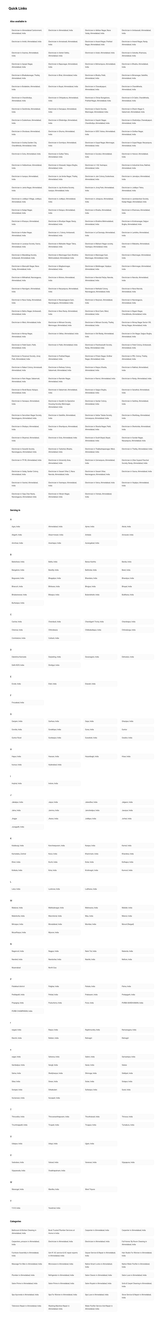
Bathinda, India (91, 570)
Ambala (88, 535)
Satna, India (16, 1073)
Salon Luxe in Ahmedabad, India (134, 1275)
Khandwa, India (128, 854)
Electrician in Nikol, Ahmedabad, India (26, 322)
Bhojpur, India (90, 586)
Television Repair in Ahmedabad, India (26, 1306)
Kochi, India (52, 862)
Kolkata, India (17, 870)
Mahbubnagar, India (56, 908)
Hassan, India (53, 756)
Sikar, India (16, 1081)
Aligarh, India (17, 535)
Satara (124, 1065)
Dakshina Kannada (19, 657)
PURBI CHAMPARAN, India (22, 1011)
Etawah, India (90, 684)
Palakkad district (18, 986)
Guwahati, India (91, 738)
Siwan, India (53, 1081)
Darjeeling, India (54, 657)
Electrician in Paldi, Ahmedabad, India (62, 345)
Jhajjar (14, 819)
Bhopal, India (127, 586)
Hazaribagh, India (92, 756)
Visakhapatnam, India (56, 1171)
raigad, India (16, 1030)
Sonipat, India (17, 1090)
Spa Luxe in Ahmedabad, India (96, 1295)
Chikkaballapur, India (93, 630)
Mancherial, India (55, 916)
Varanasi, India (90, 1162)
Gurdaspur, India (54, 738)
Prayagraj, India (18, 1003)
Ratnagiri (88, 1038)
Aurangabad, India (92, 543)
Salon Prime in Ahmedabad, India (24, 1283)
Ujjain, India (89, 1144)
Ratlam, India (53, 1038)
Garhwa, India (53, 721)
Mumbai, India (90, 924)
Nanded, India (17, 959)
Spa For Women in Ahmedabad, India (62, 1295)
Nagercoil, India (18, 951)
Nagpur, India (53, 951)
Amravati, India (127, 535)
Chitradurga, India (128, 630)
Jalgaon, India (127, 802)
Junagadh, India (18, 827)
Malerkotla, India (18, 916)
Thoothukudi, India (92, 1117)
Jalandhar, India (91, 802)
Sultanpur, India (91, 1090)
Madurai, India (17, 908)
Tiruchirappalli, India (19, 1125)
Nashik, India (90, 959)
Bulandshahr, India (92, 595)
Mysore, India (53, 932)
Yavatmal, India (54, 1208)
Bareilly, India (53, 570)
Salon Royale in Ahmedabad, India (98, 1283)
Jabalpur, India (17, 802)
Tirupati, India (53, 1125)
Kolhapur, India (127, 862)
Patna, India (126, 986)
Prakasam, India (91, 995)
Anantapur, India (54, 543)
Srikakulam (52, 1090)
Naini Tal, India (90, 951)
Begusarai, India (18, 578)
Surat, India (126, 1090)
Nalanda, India (127, 951)
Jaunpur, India (127, 810)
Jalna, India (16, 810)
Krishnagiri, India (91, 870)
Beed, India (126, 570)
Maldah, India (127, 908)
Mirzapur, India (17, 924)
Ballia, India (52, 562)
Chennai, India (17, 630)
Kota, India (52, 870)
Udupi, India (53, 1144)
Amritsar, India (17, 543)
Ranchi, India (17, 1038)
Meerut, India (127, 916)
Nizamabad (16, 968)
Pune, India (89, 1003)
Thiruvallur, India (18, 1117)
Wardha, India (53, 1189)
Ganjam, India (17, 721)
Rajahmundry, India (92, 1030)
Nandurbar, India (54, 959)
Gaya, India (89, 721)
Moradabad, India (55, 924)
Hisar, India (126, 756)
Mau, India (89, 916)
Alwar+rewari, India (55, 535)
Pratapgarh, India (128, 995)
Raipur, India (53, 1030)
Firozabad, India (18, 703)
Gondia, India (17, 730)
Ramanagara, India (129, 1030)
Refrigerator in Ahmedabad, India (61, 1275)
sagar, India (16, 1057)
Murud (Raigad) (128, 924)
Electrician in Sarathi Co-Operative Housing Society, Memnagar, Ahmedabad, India (61, 404)
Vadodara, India (18, 1162)
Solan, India (89, 1081)
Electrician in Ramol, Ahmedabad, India (100, 379)
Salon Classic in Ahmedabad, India (98, 1275)
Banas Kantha (90, 562)
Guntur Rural (16, 738)
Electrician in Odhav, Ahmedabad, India (63, 334)
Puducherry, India (55, 1003)
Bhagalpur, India (54, 578)
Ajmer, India (89, 527)
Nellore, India (127, 959)
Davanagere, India (92, 657)
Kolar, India (89, 862)
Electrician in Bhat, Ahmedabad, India (62, 75)
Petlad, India (53, 995)
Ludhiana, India (91, 889)
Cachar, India (17, 622)
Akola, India (126, 527)
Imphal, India (17, 783)
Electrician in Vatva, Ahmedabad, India (100, 483)
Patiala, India (90, 986)
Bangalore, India (18, 570)
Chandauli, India (54, 622)
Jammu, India (53, 810)
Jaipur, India (53, 802)
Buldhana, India (128, 595)
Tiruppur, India (90, 1125)
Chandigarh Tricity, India (94, 622)
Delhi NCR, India (18, 665)
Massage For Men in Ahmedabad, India (27, 1264)
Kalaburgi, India (18, 846)
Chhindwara (53, 630)
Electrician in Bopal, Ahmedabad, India (63, 86)
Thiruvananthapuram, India (58, 1117)
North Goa (52, 968)
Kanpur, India (90, 846)
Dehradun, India (128, 657)
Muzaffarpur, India (19, 932)
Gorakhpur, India (54, 730)
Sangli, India (53, 1065)
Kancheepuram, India (56, 846)
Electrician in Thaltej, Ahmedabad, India (137, 449)
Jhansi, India (53, 819)
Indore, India (53, 783)
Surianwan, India (18, 1098)
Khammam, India (91, 854)
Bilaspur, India (53, 595)
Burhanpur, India (18, 603)
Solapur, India (127, 1081)
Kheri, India (16, 862)
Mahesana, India (91, 908)
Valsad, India (53, 1162)
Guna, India (89, 730)
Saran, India (89, 1065)
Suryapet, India (54, 1098)
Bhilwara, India (54, 586)
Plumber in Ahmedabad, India (23, 1275)
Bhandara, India (91, 578)
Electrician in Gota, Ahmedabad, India (26, 154)
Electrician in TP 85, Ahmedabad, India (26, 460)
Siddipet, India (127, 1073)
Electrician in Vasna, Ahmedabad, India (137, 471)
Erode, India (16, 684)
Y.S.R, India (16, 1208)
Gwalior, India (127, 738)
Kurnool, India (127, 870)
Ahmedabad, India (55, 527)
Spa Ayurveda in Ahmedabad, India (25, 1295)
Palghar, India (53, 986)
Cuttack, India (53, 638)
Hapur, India (16, 756)
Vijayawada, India (18, 1171)
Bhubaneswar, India (19, 595)
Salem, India (90, 1057)
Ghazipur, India (127, 721)
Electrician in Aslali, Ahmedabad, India (100, 53)
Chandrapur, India (128, 622)
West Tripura (90, 1189)
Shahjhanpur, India (55, 1073)
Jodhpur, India (90, 819)
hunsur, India (17, 765)
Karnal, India (126, 846)
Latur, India (16, 889)
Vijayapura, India (128, 1162)
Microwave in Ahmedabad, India (60, 1264)
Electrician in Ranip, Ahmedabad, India (136, 379)
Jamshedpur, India (92, 810)
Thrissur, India (127, 1117)
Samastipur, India (128, 1057)
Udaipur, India (17, 1144)
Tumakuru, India (128, 1125)
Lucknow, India (54, 889)
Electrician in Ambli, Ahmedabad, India (26, 42)
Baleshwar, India (18, 562)
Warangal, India (18, 1189)
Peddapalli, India (18, 995)
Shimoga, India (91, 1073)
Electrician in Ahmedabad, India (60, 30)
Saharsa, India (53, 1057)
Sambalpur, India (18, 1065)
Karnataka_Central (19, 854)
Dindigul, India (53, 665)
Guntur (124, 730)
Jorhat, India (126, 819)
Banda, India (126, 562)
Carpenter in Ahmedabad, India (97, 1230)
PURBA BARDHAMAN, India (132, 1003)
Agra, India (16, 527)
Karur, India (52, 854)
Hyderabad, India (54, 765)
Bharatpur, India (128, 578)
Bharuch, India (17, 586)
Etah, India (52, 684)
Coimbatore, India (18, 638)
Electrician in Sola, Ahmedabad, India (62, 438)
